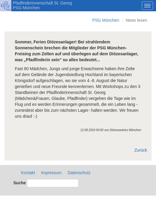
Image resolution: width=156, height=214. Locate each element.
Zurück (140, 150)
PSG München (105, 20)
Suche (19, 182)
